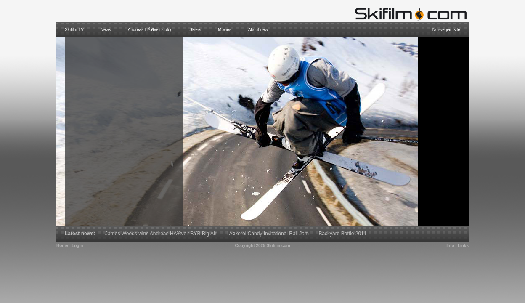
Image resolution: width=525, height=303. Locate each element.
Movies (224, 29)
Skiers (195, 29)
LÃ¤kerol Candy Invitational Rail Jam (267, 234)
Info (450, 245)
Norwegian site (446, 29)
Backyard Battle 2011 (342, 234)
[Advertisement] (443, 131)
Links (463, 245)
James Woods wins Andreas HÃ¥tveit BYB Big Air (161, 234)
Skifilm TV (74, 29)
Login (77, 245)
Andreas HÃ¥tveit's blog (150, 29)
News (106, 29)
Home (62, 245)
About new (258, 29)
